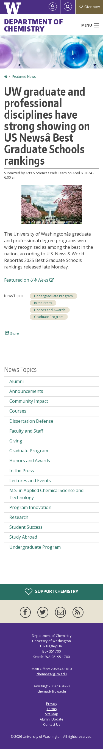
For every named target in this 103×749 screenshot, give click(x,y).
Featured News (24, 76)
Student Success (26, 527)
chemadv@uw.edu (51, 691)
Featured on (29, 280)
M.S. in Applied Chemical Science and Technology (46, 494)
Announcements (26, 391)
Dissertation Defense (31, 421)
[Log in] (52, 7)
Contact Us (51, 724)
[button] (51, 204)
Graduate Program (48, 317)
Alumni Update (51, 719)
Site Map (51, 714)
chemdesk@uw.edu (52, 674)
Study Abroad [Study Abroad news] (23, 537)
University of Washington (42, 736)
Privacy (51, 703)
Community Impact (28, 401)
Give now (89, 6)
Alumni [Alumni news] (16, 381)
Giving (15, 441)
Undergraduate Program (53, 296)
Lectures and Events (30, 481)
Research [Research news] (18, 517)
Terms (52, 709)
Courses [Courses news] (17, 411)
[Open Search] (67, 7)
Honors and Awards (49, 310)
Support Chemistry (51, 592)
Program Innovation (30, 507)
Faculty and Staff (26, 431)
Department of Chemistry (33, 25)
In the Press (43, 303)
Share (12, 333)
